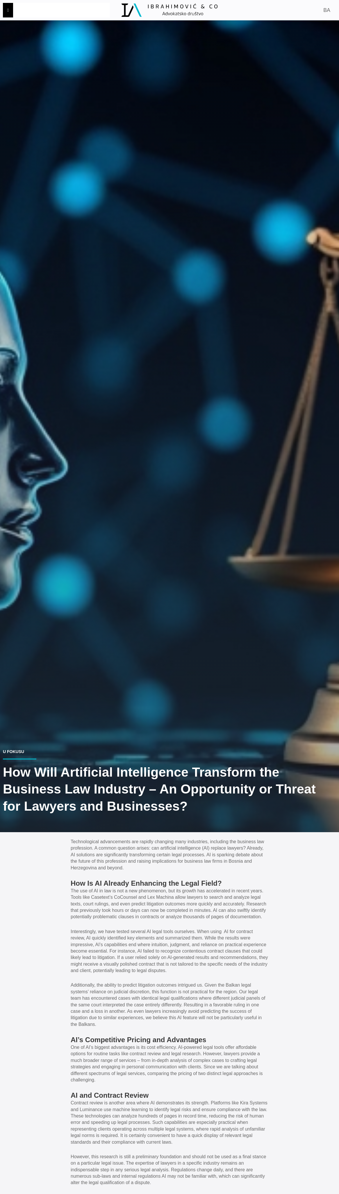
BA (326, 10)
